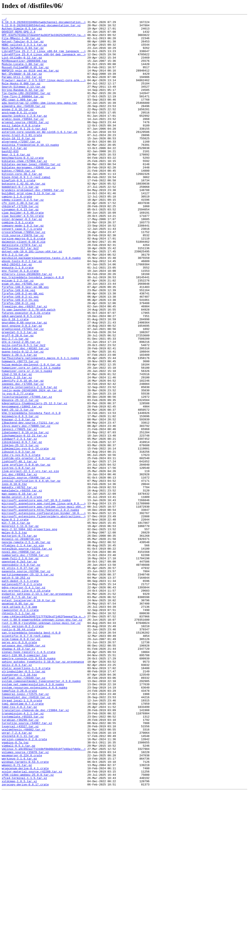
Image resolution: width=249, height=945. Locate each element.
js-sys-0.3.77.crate (18, 469)
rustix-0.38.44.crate (18, 752)
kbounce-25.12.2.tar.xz (20, 477)
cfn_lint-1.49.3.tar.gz (20, 240)
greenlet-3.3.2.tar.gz (19, 395)
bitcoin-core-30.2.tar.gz (22, 205)
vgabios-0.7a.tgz (15, 888)
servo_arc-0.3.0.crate (19, 767)
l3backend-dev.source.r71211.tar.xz (30, 504)
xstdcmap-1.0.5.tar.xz (19, 934)
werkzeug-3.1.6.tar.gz (19, 907)
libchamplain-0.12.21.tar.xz (24, 519)
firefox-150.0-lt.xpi (18, 360)
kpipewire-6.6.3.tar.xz (20, 496)
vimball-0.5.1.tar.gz (18, 892)
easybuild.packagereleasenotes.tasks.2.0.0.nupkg (41, 306)
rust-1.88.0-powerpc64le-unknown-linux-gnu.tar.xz (42, 740)
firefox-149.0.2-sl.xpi (20, 353)
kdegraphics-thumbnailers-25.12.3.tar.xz (34, 481)
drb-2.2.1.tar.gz (15, 302)
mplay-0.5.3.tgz (14, 636)
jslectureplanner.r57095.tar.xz (27, 473)
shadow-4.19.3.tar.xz (18, 775)
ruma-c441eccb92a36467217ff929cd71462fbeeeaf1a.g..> (44, 736)
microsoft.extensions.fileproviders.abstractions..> (44, 616)
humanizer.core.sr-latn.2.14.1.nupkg (31, 438)
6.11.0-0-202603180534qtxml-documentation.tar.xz (41, 27)
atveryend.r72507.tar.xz (21, 167)
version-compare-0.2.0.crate (24, 884)
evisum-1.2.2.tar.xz (18, 333)
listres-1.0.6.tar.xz (18, 558)
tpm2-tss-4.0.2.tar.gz (19, 845)
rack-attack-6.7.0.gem (19, 725)
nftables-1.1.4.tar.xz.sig (23, 651)
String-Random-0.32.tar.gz (23, 105)
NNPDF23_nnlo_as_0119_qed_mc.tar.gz (30, 81)
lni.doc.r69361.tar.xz (19, 566)
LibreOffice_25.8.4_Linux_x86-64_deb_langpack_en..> (44, 62)
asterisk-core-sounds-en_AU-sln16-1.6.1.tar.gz (39, 155)
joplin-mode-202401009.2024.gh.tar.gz (32, 465)
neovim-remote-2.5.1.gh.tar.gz (26, 647)
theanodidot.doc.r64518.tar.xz (26, 833)
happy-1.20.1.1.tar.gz (19, 422)
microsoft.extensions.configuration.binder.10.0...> (44, 612)
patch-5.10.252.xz (16, 690)
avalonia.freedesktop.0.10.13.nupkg (30, 171)
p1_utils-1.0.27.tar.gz (20, 678)
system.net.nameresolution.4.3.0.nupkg (33, 818)
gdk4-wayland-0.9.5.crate (22, 376)
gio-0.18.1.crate (15, 380)
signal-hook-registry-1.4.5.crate (29, 779)
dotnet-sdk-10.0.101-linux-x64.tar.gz (32, 298)
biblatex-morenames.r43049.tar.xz (29, 198)
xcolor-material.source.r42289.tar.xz (32, 923)
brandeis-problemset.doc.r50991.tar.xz (33, 225)
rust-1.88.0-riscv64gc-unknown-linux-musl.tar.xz (41, 744)
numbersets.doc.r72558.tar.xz (25, 663)
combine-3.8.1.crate (18, 264)
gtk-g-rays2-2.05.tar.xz (21, 407)
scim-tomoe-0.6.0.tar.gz (21, 764)
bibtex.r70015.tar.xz (18, 202)
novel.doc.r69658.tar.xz (21, 659)
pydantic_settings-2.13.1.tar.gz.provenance (37, 709)
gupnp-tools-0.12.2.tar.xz (23, 419)
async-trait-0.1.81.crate (22, 159)
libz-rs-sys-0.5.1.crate (21, 543)
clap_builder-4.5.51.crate (23, 256)
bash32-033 (10, 178)
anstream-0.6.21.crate (19, 132)
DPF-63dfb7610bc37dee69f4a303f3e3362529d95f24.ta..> (44, 39)
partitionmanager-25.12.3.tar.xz (28, 686)
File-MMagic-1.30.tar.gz (21, 43)
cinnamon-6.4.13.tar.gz (20, 248)
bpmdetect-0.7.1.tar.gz (20, 221)
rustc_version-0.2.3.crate (23, 748)
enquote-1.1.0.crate (18, 318)
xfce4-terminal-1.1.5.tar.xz (24, 930)
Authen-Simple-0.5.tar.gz (22, 31)
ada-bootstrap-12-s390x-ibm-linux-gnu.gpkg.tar (39, 120)
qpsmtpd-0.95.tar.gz (18, 721)
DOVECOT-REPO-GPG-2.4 (18, 35)
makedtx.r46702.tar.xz (19, 581)
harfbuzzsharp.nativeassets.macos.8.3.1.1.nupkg (40, 426)
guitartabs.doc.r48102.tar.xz (25, 415)
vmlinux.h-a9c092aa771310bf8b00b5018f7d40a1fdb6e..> (44, 895)
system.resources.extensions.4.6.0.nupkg (34, 822)
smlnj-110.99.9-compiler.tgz (24, 783)
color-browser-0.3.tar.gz (22, 260)
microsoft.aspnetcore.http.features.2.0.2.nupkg (40, 609)
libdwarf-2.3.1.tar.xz (19, 523)
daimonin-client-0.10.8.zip (23, 287)
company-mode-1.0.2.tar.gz (23, 267)
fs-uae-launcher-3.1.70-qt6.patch (29, 368)
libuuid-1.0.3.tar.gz (18, 539)
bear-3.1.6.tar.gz (16, 182)
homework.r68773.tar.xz (20, 430)
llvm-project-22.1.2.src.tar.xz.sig (30, 562)
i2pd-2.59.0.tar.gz (17, 446)
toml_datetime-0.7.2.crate (23, 841)
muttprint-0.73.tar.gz (19, 640)
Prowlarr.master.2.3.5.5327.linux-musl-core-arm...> (44, 93)
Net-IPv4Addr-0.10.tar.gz (22, 85)
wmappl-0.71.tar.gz (17, 915)
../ (4, 19)
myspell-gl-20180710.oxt (21, 643)
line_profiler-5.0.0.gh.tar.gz (26, 554)
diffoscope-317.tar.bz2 (20, 295)
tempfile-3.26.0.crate (19, 826)
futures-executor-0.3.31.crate (26, 372)
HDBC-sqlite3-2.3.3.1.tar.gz (24, 50)
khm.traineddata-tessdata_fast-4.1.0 (31, 492)
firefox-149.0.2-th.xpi (20, 357)
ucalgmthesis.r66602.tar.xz (23, 872)
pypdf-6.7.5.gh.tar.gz (19, 713)
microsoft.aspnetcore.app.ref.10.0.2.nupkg (36, 597)
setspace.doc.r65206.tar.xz (23, 771)
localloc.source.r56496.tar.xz (26, 570)
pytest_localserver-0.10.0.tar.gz (29, 717)
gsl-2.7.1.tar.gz (15, 403)
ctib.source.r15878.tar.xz (23, 279)
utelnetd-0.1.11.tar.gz (20, 880)
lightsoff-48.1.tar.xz (19, 550)
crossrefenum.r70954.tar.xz (23, 275)
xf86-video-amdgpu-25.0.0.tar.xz (28, 926)
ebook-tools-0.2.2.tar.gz (22, 310)
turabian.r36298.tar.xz (20, 861)
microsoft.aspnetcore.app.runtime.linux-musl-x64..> (44, 605)
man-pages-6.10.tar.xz (19, 589)
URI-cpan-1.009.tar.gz (19, 116)
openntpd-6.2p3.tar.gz (19, 671)
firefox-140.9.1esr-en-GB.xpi (25, 341)
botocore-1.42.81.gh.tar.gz (23, 217)
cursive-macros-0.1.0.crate (23, 283)
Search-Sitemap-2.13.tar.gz (23, 101)
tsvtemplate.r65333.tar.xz (23, 857)
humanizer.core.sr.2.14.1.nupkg (27, 442)
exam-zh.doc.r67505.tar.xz (23, 337)
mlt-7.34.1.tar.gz (16, 624)
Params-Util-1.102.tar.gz (22, 89)
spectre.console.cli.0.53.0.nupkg (29, 787)
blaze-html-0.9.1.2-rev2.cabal (26, 209)
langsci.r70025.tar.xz (19, 512)
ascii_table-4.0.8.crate (21, 147)
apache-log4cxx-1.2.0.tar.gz (24, 136)
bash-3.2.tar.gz (14, 174)
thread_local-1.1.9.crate (22, 837)
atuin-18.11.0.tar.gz (18, 163)
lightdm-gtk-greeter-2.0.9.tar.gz (29, 547)
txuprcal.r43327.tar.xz (20, 868)
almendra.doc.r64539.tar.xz (23, 124)
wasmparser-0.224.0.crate (22, 903)
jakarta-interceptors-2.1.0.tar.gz (29, 461)
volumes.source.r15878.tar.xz (25, 899)
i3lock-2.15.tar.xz (17, 450)
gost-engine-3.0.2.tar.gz (22, 388)
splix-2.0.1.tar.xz (17, 795)
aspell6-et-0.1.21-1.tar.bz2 (24, 151)
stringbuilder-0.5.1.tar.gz (23, 802)
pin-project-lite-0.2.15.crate (26, 705)
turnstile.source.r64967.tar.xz (27, 864)
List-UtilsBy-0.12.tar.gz (22, 66)
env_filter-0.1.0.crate (20, 322)
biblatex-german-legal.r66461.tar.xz (31, 194)
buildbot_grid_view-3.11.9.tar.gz (29, 229)
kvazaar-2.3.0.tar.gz (18, 500)
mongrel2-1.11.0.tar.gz (20, 628)
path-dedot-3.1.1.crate (20, 694)
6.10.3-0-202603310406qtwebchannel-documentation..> (44, 23)
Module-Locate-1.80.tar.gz (23, 74)
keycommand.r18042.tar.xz (22, 484)
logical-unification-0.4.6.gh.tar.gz (31, 574)
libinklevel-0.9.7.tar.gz (22, 527)
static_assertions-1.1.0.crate (26, 798)
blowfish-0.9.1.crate (18, 213)
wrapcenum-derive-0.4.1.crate (25, 919)
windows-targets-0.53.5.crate (25, 911)
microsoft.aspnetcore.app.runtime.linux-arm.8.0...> (44, 601)
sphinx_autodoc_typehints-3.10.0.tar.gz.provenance (43, 791)
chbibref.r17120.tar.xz (20, 244)
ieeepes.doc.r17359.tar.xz (23, 457)
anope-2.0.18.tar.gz (18, 128)
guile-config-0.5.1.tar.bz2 (23, 411)
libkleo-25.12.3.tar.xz (20, 531)
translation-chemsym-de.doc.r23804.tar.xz (35, 849)
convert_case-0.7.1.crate (22, 271)
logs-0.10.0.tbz (14, 578)
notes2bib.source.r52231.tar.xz (27, 655)
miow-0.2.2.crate (15, 620)
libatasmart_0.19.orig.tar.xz (25, 516)
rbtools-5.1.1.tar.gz (18, 733)
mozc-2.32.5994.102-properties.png (29, 632)
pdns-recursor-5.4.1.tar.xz (23, 702)
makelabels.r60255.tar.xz (22, 585)
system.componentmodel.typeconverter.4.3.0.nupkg (41, 814)
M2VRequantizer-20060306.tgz (24, 70)
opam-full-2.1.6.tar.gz (20, 667)
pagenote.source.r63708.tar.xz (26, 682)
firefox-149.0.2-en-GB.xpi (23, 349)
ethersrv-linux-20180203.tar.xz (27, 326)
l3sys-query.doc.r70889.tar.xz (26, 508)
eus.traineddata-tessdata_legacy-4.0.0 (33, 329)
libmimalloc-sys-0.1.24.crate (25, 535)
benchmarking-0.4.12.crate (23, 186)
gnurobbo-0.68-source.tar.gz (24, 384)
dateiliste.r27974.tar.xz (22, 291)
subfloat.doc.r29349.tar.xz (23, 810)
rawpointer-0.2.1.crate (20, 729)
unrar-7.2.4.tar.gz (17, 876)
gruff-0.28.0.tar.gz (18, 399)
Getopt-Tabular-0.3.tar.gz (23, 46)
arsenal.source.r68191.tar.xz (25, 143)
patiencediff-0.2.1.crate (22, 698)
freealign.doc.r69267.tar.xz (24, 364)
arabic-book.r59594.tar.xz (23, 139)
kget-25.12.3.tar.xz (18, 488)
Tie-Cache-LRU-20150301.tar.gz (26, 108)
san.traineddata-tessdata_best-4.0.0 (31, 756)
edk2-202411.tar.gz (17, 314)
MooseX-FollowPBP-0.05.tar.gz (25, 77)
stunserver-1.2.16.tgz (19, 806)
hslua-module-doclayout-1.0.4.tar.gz (31, 434)
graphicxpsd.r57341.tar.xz (23, 391)
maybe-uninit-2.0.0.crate (22, 593)
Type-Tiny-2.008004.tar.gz (23, 112)
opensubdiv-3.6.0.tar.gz (21, 674)
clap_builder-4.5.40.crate (23, 252)
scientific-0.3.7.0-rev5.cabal (26, 760)
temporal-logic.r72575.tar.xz (25, 830)
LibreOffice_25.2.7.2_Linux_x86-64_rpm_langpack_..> (44, 58)
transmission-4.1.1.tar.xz (23, 853)
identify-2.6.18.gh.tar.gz (23, 453)
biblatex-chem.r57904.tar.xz (24, 190)
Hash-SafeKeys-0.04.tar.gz (23, 54)
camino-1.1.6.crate (17, 233)
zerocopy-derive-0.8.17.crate (25, 938)
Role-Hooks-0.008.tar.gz (21, 97)
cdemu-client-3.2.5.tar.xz (23, 236)
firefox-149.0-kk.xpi (18, 345)
